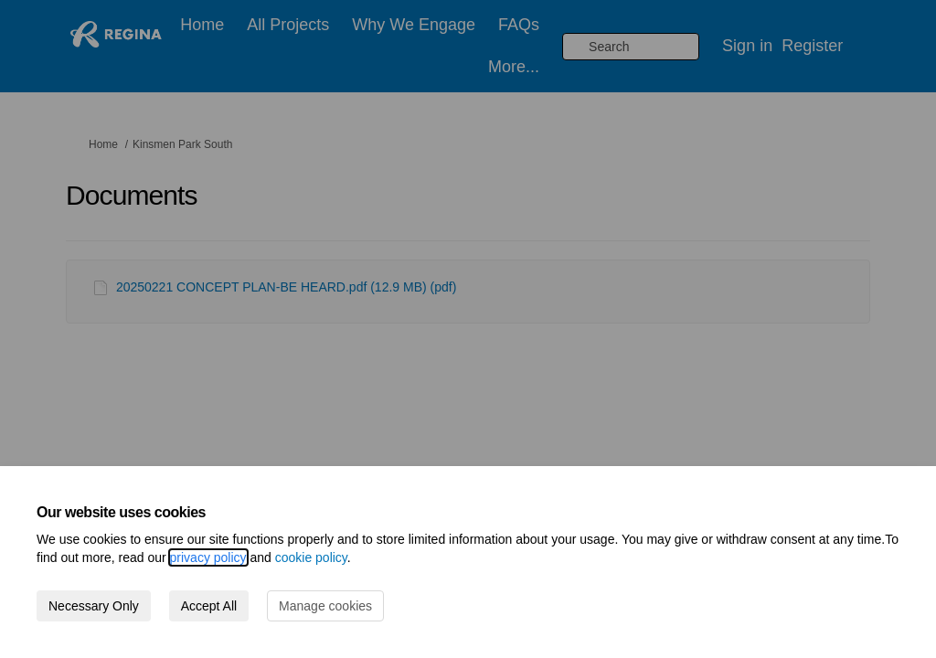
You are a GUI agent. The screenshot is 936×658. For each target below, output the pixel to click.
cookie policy (311, 557)
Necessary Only (93, 606)
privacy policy (208, 557)
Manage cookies (325, 606)
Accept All (209, 606)
